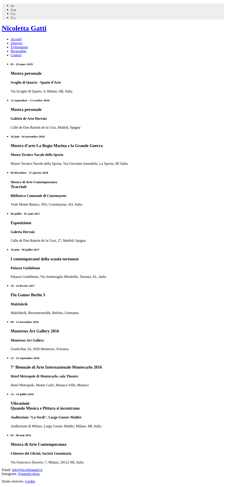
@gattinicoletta (28, 474)
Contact (16, 55)
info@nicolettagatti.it (27, 470)
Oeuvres (16, 43)
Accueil (16, 39)
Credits (30, 481)
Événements (19, 47)
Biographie (18, 51)
